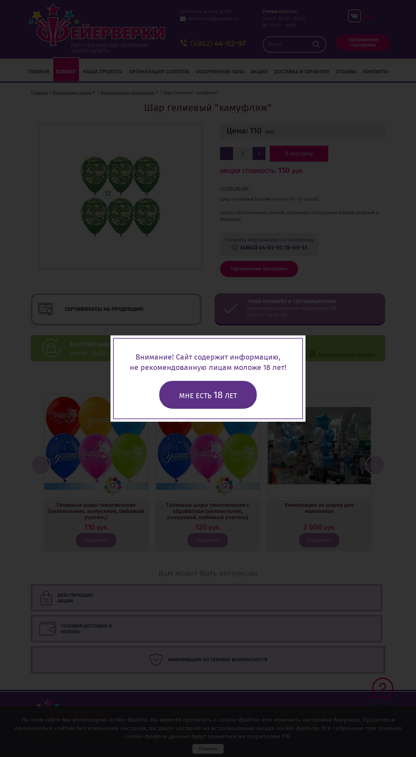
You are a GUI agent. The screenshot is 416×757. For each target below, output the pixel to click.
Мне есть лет (208, 395)
